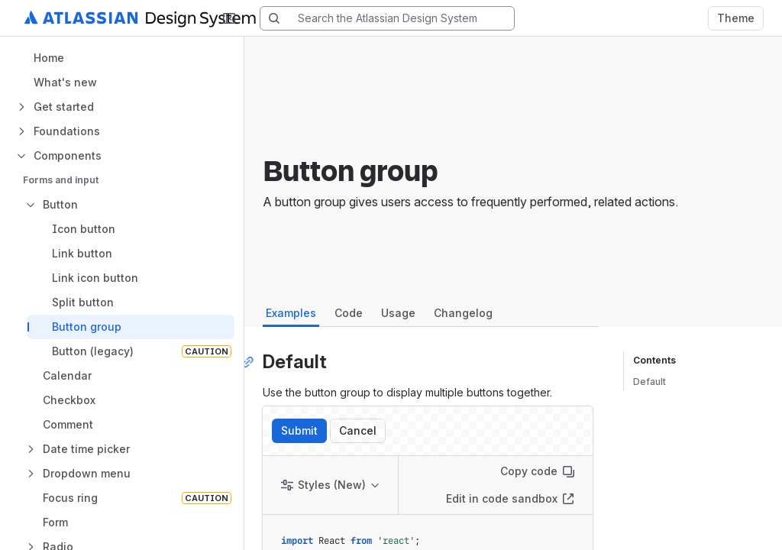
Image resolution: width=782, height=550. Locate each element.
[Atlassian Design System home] (158, 18)
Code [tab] (348, 312)
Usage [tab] (398, 312)
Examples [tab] (291, 312)
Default (649, 381)
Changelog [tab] (463, 312)
